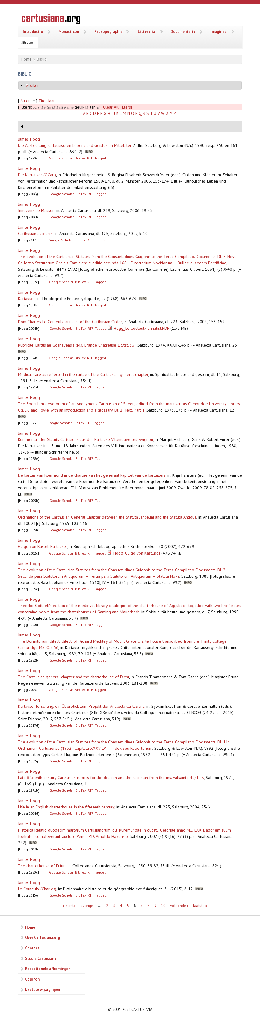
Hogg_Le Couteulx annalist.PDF (141, 328)
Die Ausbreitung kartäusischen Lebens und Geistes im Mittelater (74, 145)
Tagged (100, 158)
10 (163, 905)
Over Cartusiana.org (42, 937)
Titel (42, 100)
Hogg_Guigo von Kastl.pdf (136, 553)
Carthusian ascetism (35, 233)
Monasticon (68, 31)
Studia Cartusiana (40, 958)
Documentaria (182, 31)
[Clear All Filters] (117, 107)
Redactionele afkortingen (47, 968)
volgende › (179, 905)
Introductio (33, 31)
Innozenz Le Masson (36, 210)
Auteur (26, 100)
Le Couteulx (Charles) (37, 888)
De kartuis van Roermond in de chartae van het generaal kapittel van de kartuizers (92, 475)
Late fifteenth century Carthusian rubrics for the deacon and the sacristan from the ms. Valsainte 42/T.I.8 (111, 777)
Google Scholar (61, 158)
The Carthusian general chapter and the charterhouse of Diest (73, 677)
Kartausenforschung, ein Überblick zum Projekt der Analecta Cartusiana (81, 706)
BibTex (80, 158)
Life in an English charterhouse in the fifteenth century (66, 807)
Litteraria (146, 31)
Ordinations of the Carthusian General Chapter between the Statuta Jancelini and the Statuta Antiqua (107, 517)
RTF (90, 158)
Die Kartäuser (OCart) (37, 174)
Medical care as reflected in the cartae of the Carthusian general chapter (83, 374)
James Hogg (29, 139)
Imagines (218, 31)
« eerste (69, 905)
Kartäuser (26, 298)
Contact (32, 947)
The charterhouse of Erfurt (42, 865)
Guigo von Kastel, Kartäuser (42, 546)
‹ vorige (87, 905)
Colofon (32, 979)
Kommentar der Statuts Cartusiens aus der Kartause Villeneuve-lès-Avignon (85, 439)
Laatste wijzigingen (42, 989)
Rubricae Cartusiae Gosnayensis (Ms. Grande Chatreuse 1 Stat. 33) (77, 345)
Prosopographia (108, 31)
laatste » (200, 905)
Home (26, 59)
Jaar (51, 100)
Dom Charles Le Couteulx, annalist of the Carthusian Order (70, 321)
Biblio (28, 42)
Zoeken (33, 85)
